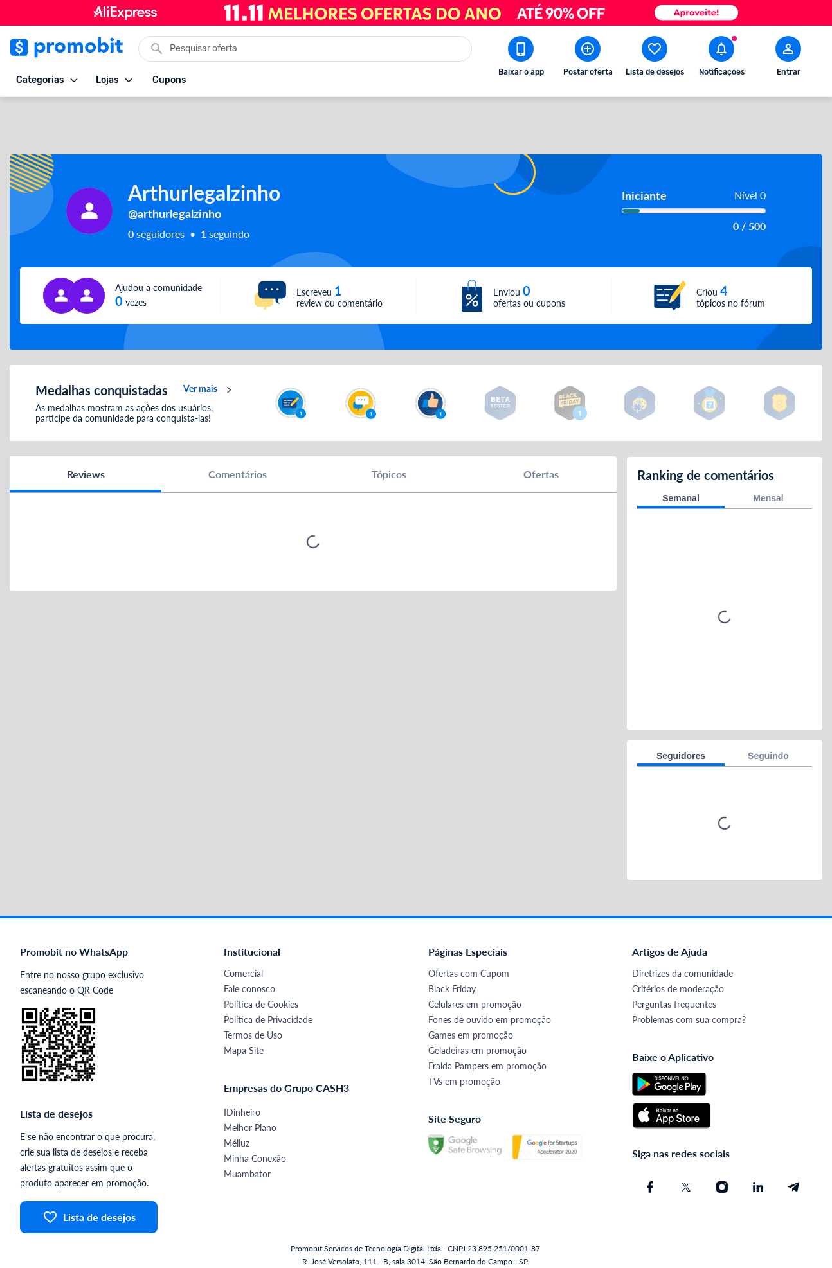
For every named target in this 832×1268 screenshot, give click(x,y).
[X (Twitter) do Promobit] (686, 1165)
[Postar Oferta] (587, 58)
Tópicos (389, 453)
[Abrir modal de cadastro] (788, 58)
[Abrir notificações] (721, 58)
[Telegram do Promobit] (794, 1165)
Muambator (247, 1152)
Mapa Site (244, 1028)
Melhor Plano (250, 1105)
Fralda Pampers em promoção (487, 1044)
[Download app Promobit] (520, 58)
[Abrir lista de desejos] (654, 58)
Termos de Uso (253, 1013)
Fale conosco (249, 966)
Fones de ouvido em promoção (489, 997)
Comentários (237, 453)
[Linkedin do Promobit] (758, 1165)
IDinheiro (242, 1090)
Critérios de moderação (678, 966)
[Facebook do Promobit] (650, 1165)
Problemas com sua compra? (689, 997)
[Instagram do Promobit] (722, 1165)
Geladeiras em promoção (477, 1028)
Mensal (768, 476)
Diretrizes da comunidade (682, 951)
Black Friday (452, 966)
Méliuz (236, 1121)
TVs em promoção (464, 1059)
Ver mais (209, 368)
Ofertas (541, 453)
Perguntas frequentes (674, 982)
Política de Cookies (261, 982)
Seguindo (768, 734)
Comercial (243, 951)
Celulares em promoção (474, 982)
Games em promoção (470, 1013)
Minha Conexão (255, 1136)
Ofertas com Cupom (468, 951)
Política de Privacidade (268, 997)
